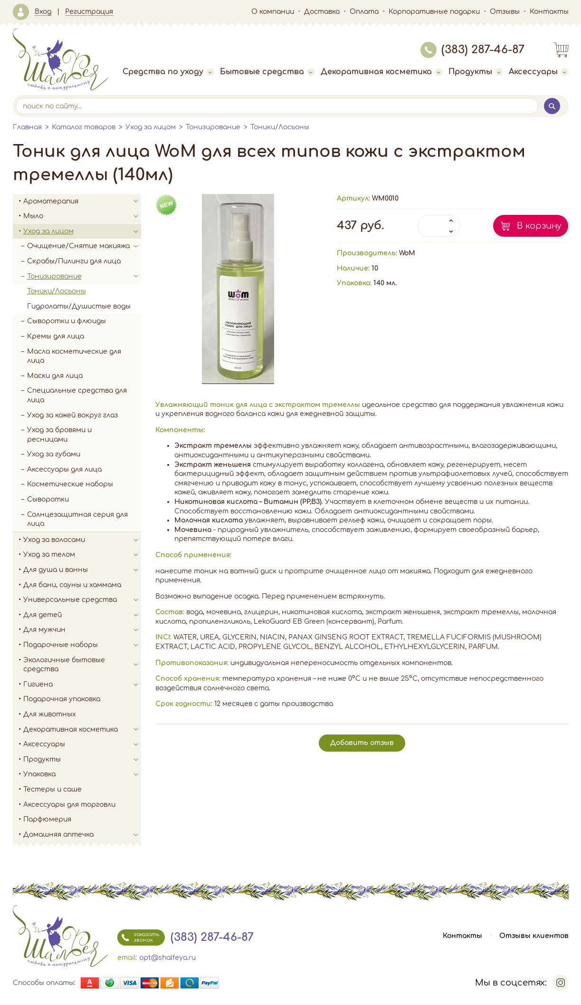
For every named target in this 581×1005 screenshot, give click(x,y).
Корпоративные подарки (434, 11)
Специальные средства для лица (77, 395)
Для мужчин (82, 630)
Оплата (364, 11)
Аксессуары (539, 72)
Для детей (82, 615)
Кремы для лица (55, 336)
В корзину (539, 226)
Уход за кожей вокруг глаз (72, 415)
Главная (27, 127)
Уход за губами (53, 454)
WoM (407, 253)
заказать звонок (138, 937)
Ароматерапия (82, 201)
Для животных (49, 714)
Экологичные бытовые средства (82, 665)
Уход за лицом (150, 127)
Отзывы (505, 11)
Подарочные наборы (82, 645)
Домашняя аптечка (82, 834)
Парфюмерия (47, 819)
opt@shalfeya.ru (167, 957)
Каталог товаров (83, 127)
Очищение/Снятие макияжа (84, 246)
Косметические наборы (70, 484)
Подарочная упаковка (61, 699)
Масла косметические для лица (74, 356)
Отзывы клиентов (534, 935)
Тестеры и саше (52, 789)
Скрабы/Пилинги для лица (74, 261)
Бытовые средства (267, 72)
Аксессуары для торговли (69, 804)
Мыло (82, 216)
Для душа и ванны (82, 570)
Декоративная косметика (382, 72)
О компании (272, 11)
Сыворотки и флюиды (66, 321)
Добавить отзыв (362, 742)
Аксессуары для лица (64, 469)
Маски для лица (55, 375)
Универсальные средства (82, 600)
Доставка (322, 11)
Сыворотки (48, 499)
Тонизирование (213, 127)
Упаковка (82, 774)
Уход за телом (82, 554)
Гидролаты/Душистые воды (79, 306)
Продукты (475, 72)
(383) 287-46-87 (472, 49)
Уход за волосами (82, 540)
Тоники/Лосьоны (279, 127)
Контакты (549, 11)
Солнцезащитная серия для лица (77, 519)
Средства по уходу (168, 72)
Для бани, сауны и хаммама (72, 585)
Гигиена (82, 684)
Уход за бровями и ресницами (59, 434)
